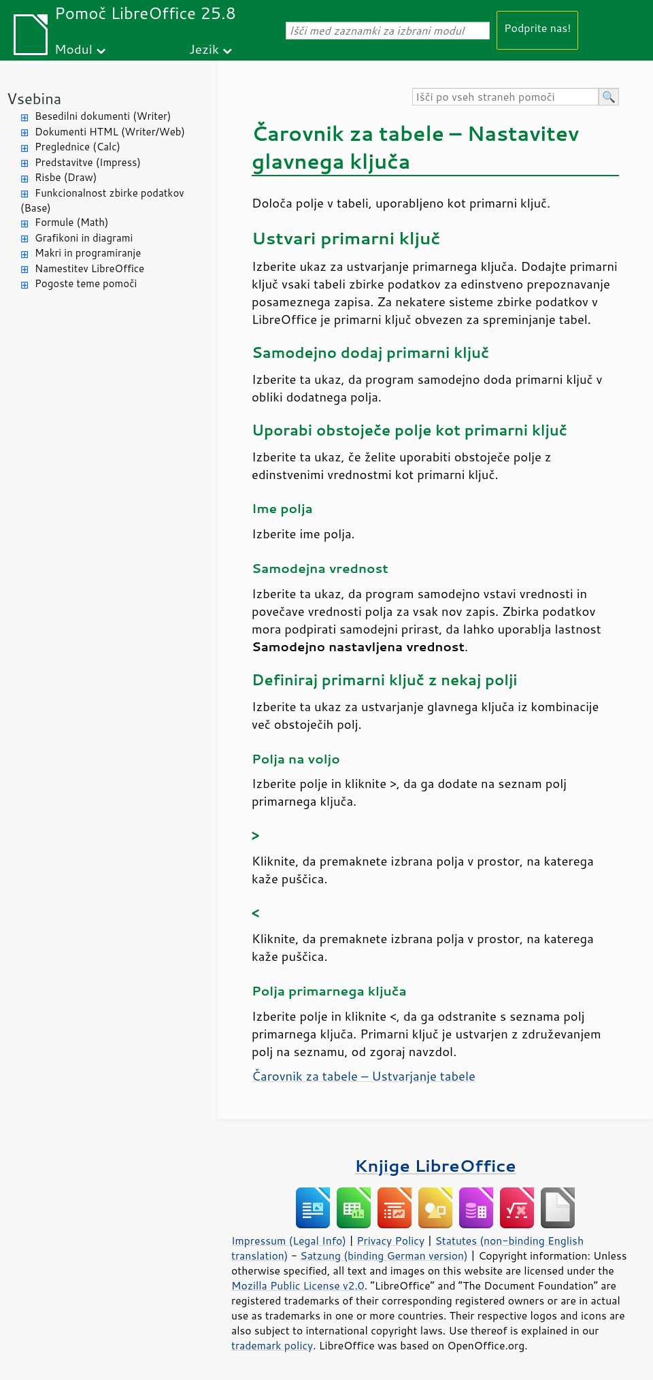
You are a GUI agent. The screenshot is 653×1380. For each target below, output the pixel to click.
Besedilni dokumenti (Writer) (103, 116)
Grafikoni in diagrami (84, 238)
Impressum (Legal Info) (288, 1240)
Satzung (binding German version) (384, 1255)
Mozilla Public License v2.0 (298, 1285)
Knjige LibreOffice (435, 1165)
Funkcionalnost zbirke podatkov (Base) (102, 201)
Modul (73, 48)
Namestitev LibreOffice (89, 268)
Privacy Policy (390, 1240)
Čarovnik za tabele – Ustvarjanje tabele (363, 1076)
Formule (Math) (71, 222)
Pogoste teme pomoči (86, 283)
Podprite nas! (537, 27)
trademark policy (272, 1345)
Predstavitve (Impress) (88, 162)
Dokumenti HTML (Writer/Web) (110, 132)
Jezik (204, 48)
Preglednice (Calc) (77, 146)
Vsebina (34, 98)
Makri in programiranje (88, 253)
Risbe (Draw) (66, 177)
